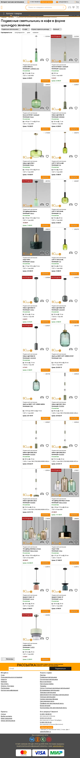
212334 (76, 36)
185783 (47, 181)
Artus (60, 551)
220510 (76, 422)
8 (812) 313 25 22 (45, 718)
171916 (47, 133)
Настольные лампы (47, 684)
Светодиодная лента (47, 701)
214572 (47, 567)
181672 (76, 133)
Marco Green (63, 502)
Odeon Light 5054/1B (58, 115)
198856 (76, 518)
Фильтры (7, 659)
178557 (76, 470)
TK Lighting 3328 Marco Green (32, 549)
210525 (76, 277)
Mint (60, 358)
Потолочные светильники (49, 679)
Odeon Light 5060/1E (29, 356)
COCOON (62, 310)
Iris (60, 165)
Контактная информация (9, 690)
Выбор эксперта (6, 716)
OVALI (32, 310)
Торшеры (43, 686)
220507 (47, 422)
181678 (76, 229)
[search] (63, 7)
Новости (4, 679)
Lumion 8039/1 (27, 645)
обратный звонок (46, 2)
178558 (47, 518)
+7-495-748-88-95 (35, 2)
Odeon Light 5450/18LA (30, 452)
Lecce (32, 599)
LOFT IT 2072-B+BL (57, 211)
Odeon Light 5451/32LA (30, 500)
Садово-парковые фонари (49, 699)
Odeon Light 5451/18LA (59, 404)
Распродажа (5, 688)
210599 (47, 277)
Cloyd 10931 (26, 259)
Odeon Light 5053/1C (29, 308)
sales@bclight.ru (63, 2)
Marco (32, 213)
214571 (76, 567)
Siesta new (62, 68)
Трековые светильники (48, 692)
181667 (76, 181)
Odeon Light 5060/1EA (58, 308)
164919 (47, 84)
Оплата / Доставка (7, 686)
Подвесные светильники (48, 677)
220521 (47, 470)
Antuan (32, 261)
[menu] (12, 14)
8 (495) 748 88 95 (45, 714)
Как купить (5, 684)
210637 (76, 84)
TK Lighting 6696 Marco (30, 211)
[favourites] (47, 60)
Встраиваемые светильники (49, 690)
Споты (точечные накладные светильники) (55, 688)
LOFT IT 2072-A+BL (57, 259)
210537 (47, 325)
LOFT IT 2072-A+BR (58, 163)
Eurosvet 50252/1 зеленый (60, 66)
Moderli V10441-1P (28, 597)
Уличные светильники (47, 697)
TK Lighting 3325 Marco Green (61, 500)
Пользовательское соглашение (11, 677)
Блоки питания (45, 705)
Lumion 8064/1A (28, 66)
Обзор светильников (8, 720)
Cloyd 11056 (55, 549)
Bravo (32, 117)
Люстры (43, 675)
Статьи (3, 714)
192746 (47, 374)
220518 (76, 374)
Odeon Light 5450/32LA (59, 452)
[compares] (42, 60)
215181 (47, 36)
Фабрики (4, 681)
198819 (47, 229)
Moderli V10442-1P (57, 597)
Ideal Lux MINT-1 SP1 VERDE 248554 (34, 404)
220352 (47, 615)
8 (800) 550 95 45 (45, 722)
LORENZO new (34, 68)
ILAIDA (32, 647)
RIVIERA (61, 406)
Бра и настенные (45, 681)
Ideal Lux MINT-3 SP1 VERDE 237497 (63, 356)
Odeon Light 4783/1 (28, 163)
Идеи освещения (6, 718)
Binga (32, 165)
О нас (3, 675)
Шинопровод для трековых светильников (54, 695)
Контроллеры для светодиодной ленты (53, 708)
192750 (76, 325)
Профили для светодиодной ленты (52, 703)
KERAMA (61, 117)
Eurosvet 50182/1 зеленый (31, 115)
